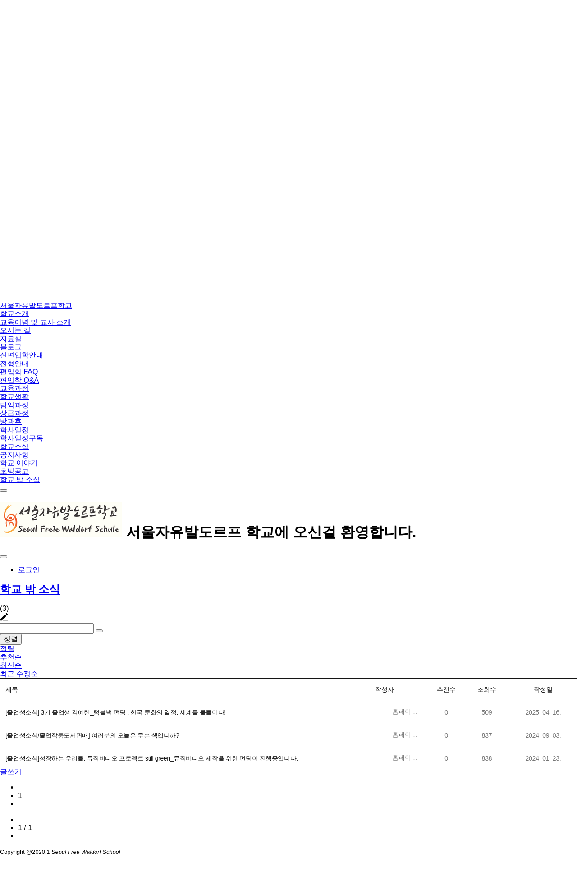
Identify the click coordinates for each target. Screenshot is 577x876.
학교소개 (14, 313)
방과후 (11, 421)
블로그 (11, 347)
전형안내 (14, 363)
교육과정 (14, 388)
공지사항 (14, 455)
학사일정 (14, 430)
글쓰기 (11, 771)
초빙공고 (14, 471)
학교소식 (14, 446)
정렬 (11, 639)
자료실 (11, 339)
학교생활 (14, 396)
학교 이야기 (19, 463)
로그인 (29, 569)
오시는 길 (15, 330)
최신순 (11, 665)
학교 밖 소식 (20, 479)
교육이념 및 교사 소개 (35, 322)
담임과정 (14, 405)
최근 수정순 (19, 674)
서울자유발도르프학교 (36, 305)
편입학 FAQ (19, 372)
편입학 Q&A (19, 380)
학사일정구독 (21, 438)
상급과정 (14, 413)
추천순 (11, 657)
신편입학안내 (21, 355)
